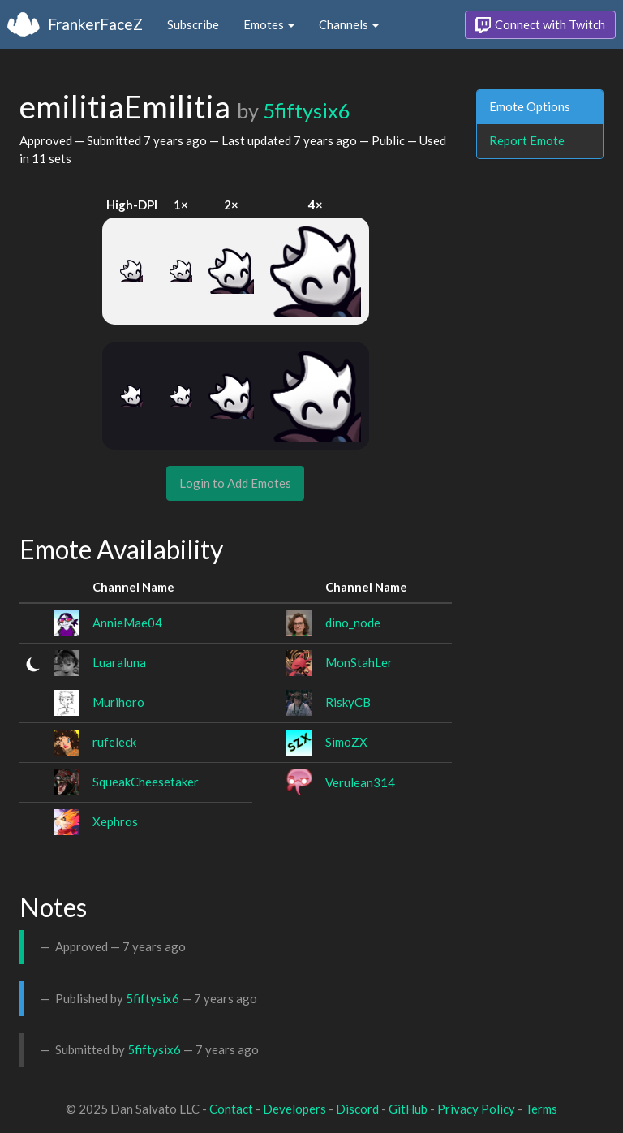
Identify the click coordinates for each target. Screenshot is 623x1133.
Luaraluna (119, 662)
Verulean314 (360, 782)
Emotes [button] (268, 24)
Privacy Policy (476, 1108)
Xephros (115, 821)
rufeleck (114, 742)
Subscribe (193, 24)
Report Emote (527, 140)
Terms (541, 1108)
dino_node (352, 622)
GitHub (408, 1108)
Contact (231, 1108)
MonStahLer (359, 662)
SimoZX (346, 742)
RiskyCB (348, 702)
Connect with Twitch (540, 25)
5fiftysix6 (306, 110)
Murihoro (118, 702)
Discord (357, 1108)
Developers (294, 1108)
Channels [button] (349, 24)
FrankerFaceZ (95, 24)
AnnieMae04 (127, 622)
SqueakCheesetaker (145, 781)
